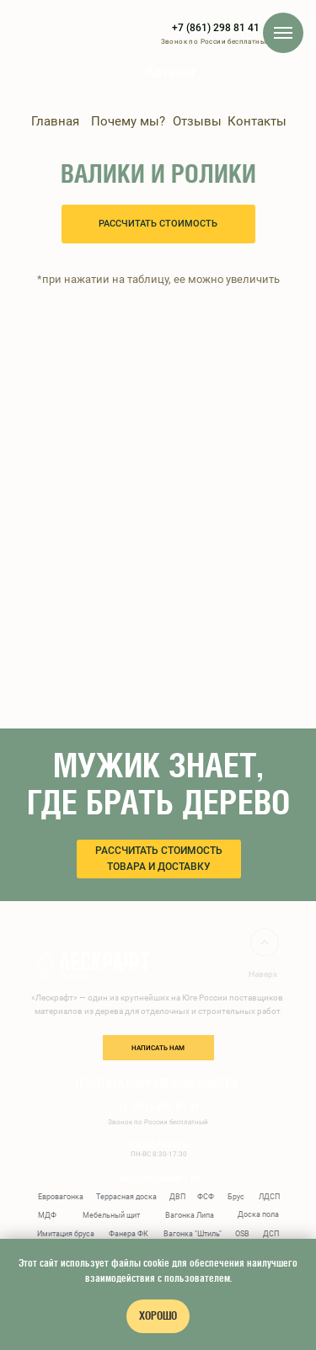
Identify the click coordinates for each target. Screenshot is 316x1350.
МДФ (47, 1215)
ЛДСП (269, 1197)
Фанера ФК (128, 1234)
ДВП (177, 1197)
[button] (158, 224)
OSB (242, 1234)
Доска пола (258, 1214)
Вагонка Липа (189, 1215)
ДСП (271, 1234)
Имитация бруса (65, 1234)
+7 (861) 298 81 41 (216, 28)
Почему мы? (128, 121)
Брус (236, 1197)
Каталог (171, 72)
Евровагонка (60, 1197)
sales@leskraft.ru (159, 1177)
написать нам (158, 1048)
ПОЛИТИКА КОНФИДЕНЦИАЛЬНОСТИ (156, 1083)
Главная (55, 121)
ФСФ (205, 1197)
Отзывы (197, 121)
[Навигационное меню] (283, 33)
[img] (123, 79)
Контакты (257, 121)
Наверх (263, 974)
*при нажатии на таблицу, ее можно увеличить (158, 279)
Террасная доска (126, 1197)
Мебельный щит (111, 1215)
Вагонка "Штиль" (192, 1234)
